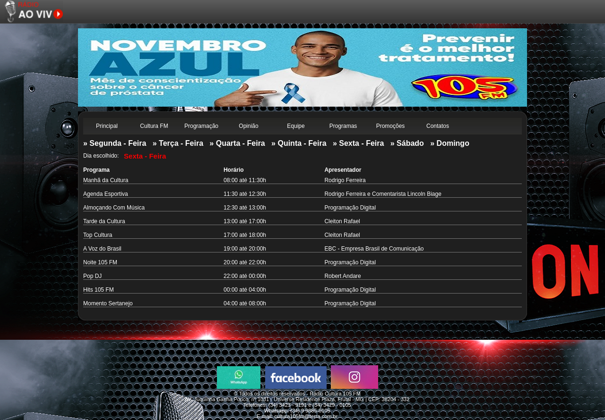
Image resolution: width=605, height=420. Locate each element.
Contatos (437, 126)
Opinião (248, 126)
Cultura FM (154, 126)
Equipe (295, 126)
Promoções (390, 126)
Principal (107, 126)
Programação (201, 126)
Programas (343, 126)
